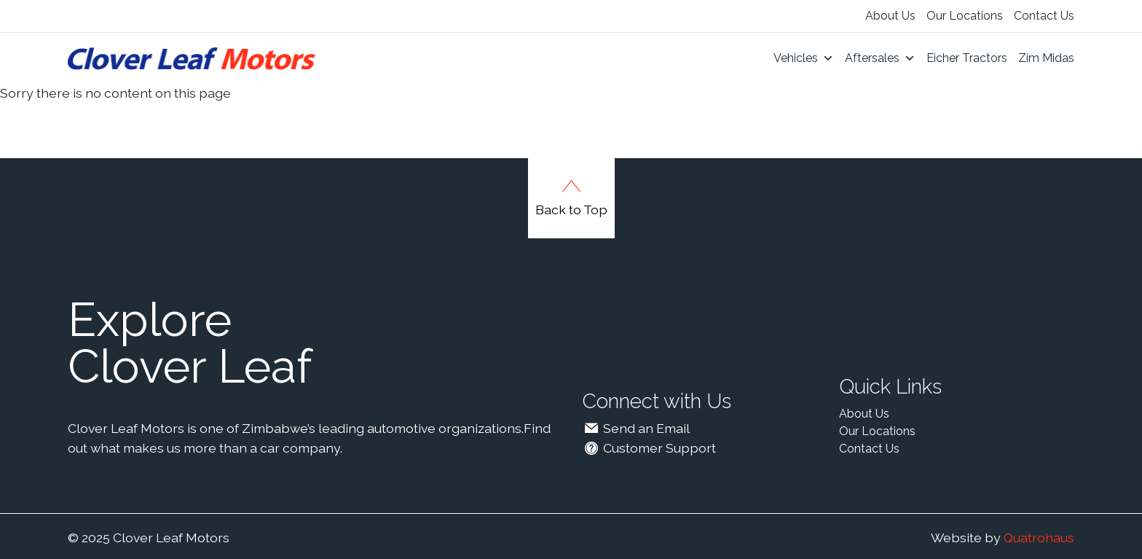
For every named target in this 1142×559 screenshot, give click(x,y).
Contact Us (1044, 16)
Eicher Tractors (966, 58)
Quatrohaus (1039, 537)
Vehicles (803, 58)
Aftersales (880, 58)
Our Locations (964, 16)
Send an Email (636, 428)
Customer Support (649, 448)
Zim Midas (1046, 58)
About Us (890, 16)
